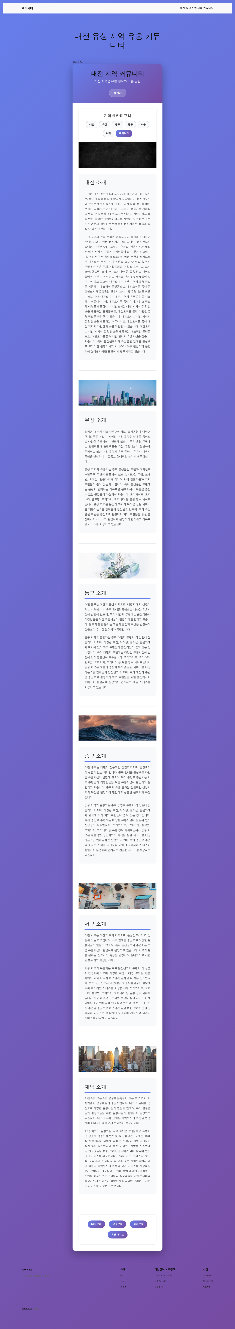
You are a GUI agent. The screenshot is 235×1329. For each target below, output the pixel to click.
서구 (143, 124)
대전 (91, 124)
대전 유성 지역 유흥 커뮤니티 (196, 8)
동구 (117, 124)
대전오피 (96, 1224)
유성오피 (117, 1224)
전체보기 (124, 133)
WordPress (27, 1308)
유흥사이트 (117, 1234)
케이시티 (27, 8)
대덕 (108, 133)
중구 (130, 124)
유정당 (117, 92)
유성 (104, 124)
